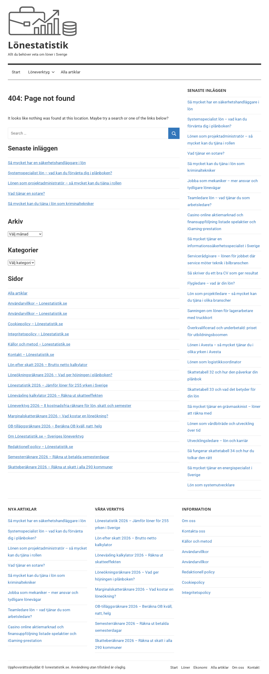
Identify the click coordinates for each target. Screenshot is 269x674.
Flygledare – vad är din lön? (211, 283)
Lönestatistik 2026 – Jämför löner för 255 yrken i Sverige (58, 385)
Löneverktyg (41, 72)
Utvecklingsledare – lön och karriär (217, 440)
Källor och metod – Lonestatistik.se (39, 344)
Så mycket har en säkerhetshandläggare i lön (47, 162)
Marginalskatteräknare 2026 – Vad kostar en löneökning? (58, 416)
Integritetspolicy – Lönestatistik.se (38, 334)
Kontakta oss (193, 531)
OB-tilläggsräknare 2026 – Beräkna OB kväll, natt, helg (55, 426)
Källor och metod (197, 541)
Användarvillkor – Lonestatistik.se (37, 303)
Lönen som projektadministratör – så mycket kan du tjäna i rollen (64, 183)
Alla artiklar (70, 72)
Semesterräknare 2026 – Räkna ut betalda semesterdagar (58, 456)
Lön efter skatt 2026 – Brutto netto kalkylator (47, 364)
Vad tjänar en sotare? (26, 193)
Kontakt (254, 667)
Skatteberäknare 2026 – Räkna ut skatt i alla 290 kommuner (60, 467)
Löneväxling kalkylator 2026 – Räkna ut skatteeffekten (55, 395)
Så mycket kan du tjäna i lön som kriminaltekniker (51, 203)
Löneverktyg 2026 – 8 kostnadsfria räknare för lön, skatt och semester (69, 405)
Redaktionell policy (198, 572)
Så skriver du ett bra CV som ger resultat (222, 273)
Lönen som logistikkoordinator (214, 362)
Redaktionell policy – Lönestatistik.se (40, 446)
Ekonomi (200, 667)
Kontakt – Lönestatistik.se (31, 354)
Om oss (189, 520)
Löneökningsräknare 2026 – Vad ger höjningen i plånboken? (60, 375)
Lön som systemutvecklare (211, 485)
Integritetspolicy (196, 592)
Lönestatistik (38, 45)
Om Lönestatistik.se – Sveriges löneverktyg (46, 436)
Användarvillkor (195, 551)
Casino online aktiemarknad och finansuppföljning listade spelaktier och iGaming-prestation (221, 222)
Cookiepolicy (193, 582)
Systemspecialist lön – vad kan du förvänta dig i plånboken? (60, 173)
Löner (185, 667)
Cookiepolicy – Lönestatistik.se (35, 324)
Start (16, 72)
